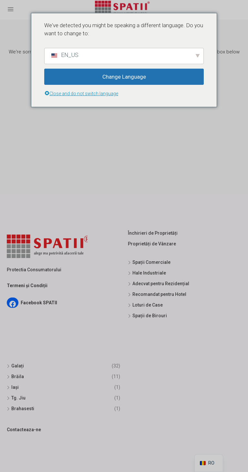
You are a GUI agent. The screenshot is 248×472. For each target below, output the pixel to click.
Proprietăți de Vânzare (152, 243)
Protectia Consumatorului (34, 269)
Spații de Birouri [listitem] (147, 315)
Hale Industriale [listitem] (147, 272)
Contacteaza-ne (24, 429)
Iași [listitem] (13, 387)
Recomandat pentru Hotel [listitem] (157, 294)
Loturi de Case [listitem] (145, 305)
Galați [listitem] (15, 365)
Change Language (124, 76)
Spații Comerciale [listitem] (149, 262)
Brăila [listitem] (15, 376)
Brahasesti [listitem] (20, 408)
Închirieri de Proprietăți (153, 233)
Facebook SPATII (39, 302)
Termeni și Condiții (27, 285)
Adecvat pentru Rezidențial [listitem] (158, 283)
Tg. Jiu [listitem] (16, 397)
